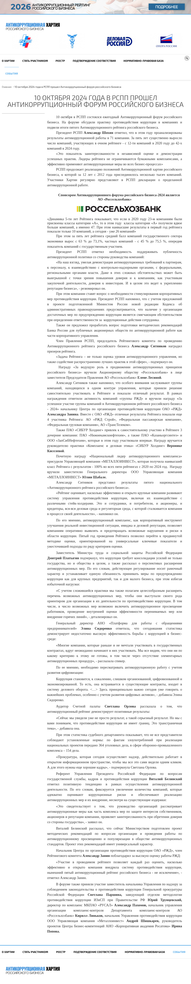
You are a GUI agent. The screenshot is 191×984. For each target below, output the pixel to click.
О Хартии (8, 60)
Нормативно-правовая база (143, 60)
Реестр (60, 60)
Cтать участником (35, 60)
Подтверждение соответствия (94, 60)
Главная (7, 86)
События (11, 73)
